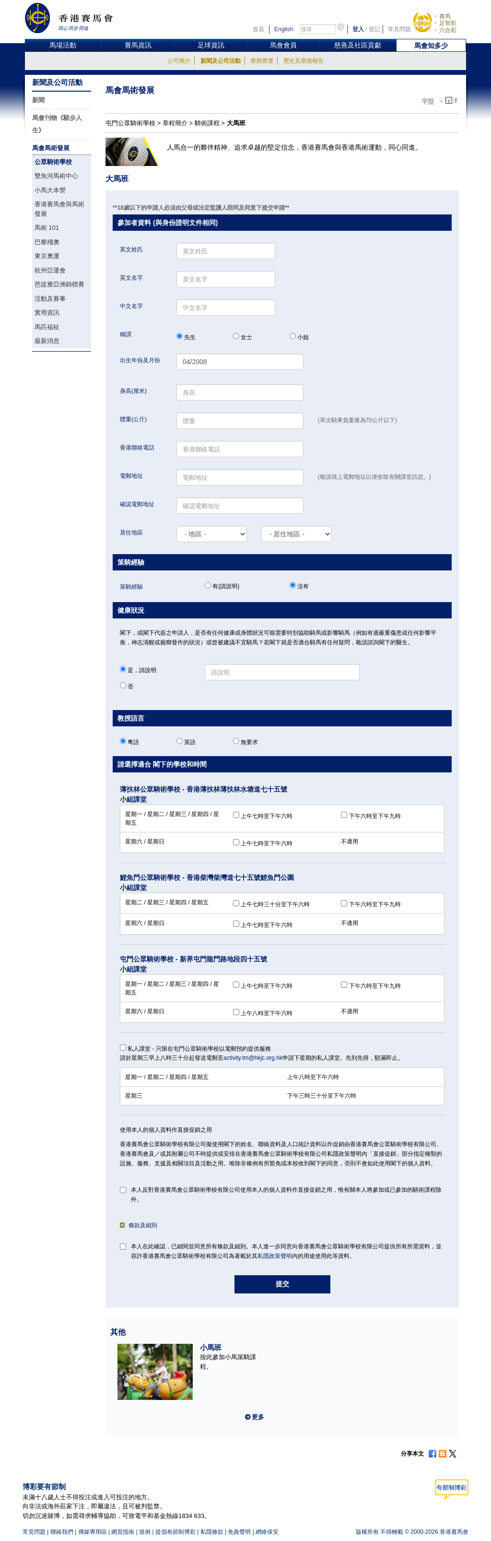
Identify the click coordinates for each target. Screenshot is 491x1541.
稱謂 (125, 334)
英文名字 (131, 277)
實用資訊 (47, 312)
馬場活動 (62, 45)
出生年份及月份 (140, 360)
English (283, 29)
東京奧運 (47, 256)
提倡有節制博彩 (175, 1532)
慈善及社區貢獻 (357, 45)
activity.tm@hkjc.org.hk (252, 1058)
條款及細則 (138, 1225)
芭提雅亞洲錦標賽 (59, 284)
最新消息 (47, 340)
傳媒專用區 (92, 1532)
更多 (258, 1417)
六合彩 (447, 30)
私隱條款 (211, 1532)
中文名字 (131, 306)
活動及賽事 (50, 298)
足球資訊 (211, 45)
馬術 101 (47, 227)
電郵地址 (131, 476)
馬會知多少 (431, 45)
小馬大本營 (50, 190)
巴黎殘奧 (47, 242)
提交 (282, 1284)
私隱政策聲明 (274, 1256)
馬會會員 (283, 45)
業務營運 (261, 61)
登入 (358, 29)
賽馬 (445, 16)
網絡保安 (267, 1532)
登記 (374, 29)
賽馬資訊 (138, 45)
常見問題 (399, 29)
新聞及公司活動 (220, 61)
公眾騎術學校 (53, 162)
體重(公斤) (133, 419)
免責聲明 (239, 1532)
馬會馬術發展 (51, 148)
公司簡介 (178, 61)
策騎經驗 (131, 586)
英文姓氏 (131, 249)
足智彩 (447, 23)
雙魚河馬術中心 (56, 175)
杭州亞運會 (50, 270)
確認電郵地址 (137, 504)
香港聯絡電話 (137, 447)
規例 (145, 1532)
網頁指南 (122, 1532)
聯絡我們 (61, 1532)
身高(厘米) (133, 391)
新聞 (38, 100)
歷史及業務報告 (303, 61)
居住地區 (131, 532)
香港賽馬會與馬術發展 (59, 209)
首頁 (258, 29)
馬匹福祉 (47, 327)
